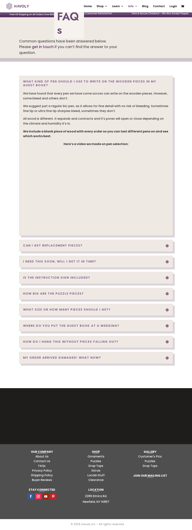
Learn (116, 6)
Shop (100, 6)
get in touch (43, 46)
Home (88, 6)
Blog (145, 6)
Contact (159, 6)
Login (173, 6)
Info (131, 6)
